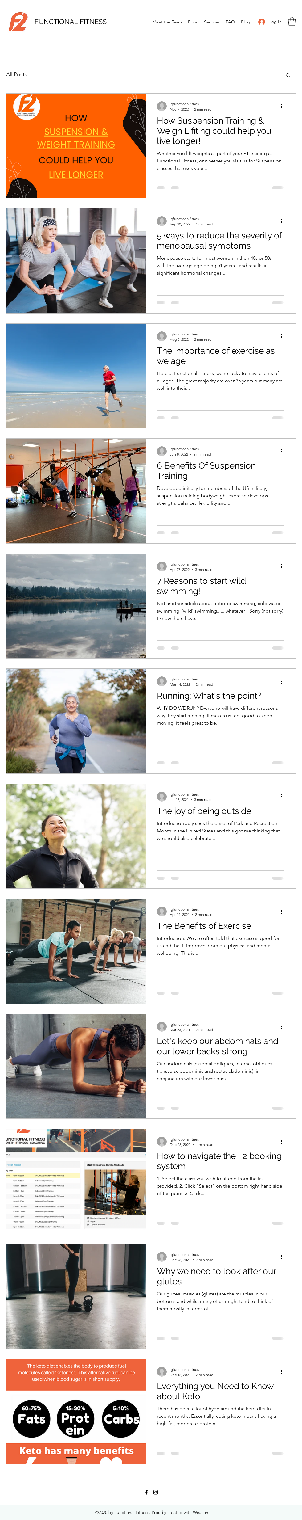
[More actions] (283, 106)
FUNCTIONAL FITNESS (71, 22)
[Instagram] (156, 1492)
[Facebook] (146, 1492)
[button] (292, 21)
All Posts (16, 74)
